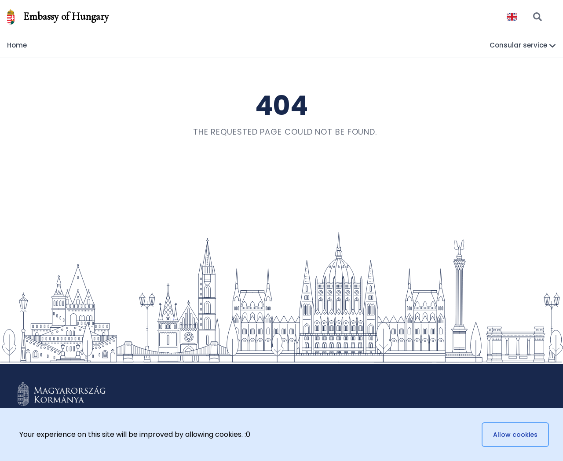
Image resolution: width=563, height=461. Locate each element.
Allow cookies (515, 434)
